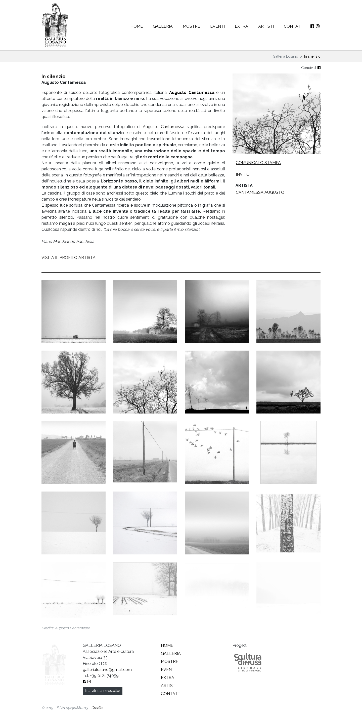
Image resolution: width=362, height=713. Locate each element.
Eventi (217, 26)
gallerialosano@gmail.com (107, 672)
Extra (241, 26)
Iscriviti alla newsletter (102, 693)
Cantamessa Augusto (260, 192)
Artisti (266, 26)
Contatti (294, 26)
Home (136, 26)
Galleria (163, 26)
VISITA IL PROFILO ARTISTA (68, 257)
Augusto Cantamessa (191, 92)
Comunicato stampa (258, 162)
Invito (243, 174)
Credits (97, 710)
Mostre (191, 26)
